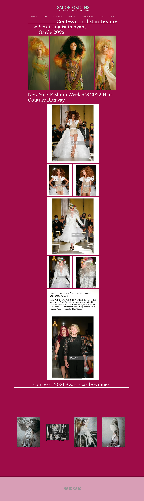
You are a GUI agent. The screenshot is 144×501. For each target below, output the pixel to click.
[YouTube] (70, 488)
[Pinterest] (75, 488)
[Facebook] (66, 488)
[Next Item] (113, 63)
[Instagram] (79, 488)
